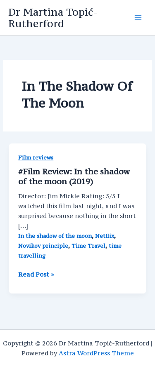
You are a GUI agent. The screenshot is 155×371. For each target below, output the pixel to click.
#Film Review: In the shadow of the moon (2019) (74, 176)
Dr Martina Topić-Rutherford (53, 17)
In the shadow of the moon (55, 236)
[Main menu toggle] (138, 17)
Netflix (104, 236)
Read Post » (36, 274)
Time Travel (88, 245)
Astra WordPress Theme (96, 353)
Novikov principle (43, 245)
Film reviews (35, 157)
